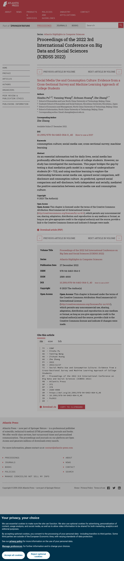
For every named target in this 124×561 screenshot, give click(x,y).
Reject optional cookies (38, 555)
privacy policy (16, 541)
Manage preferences (12, 546)
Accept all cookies (13, 555)
